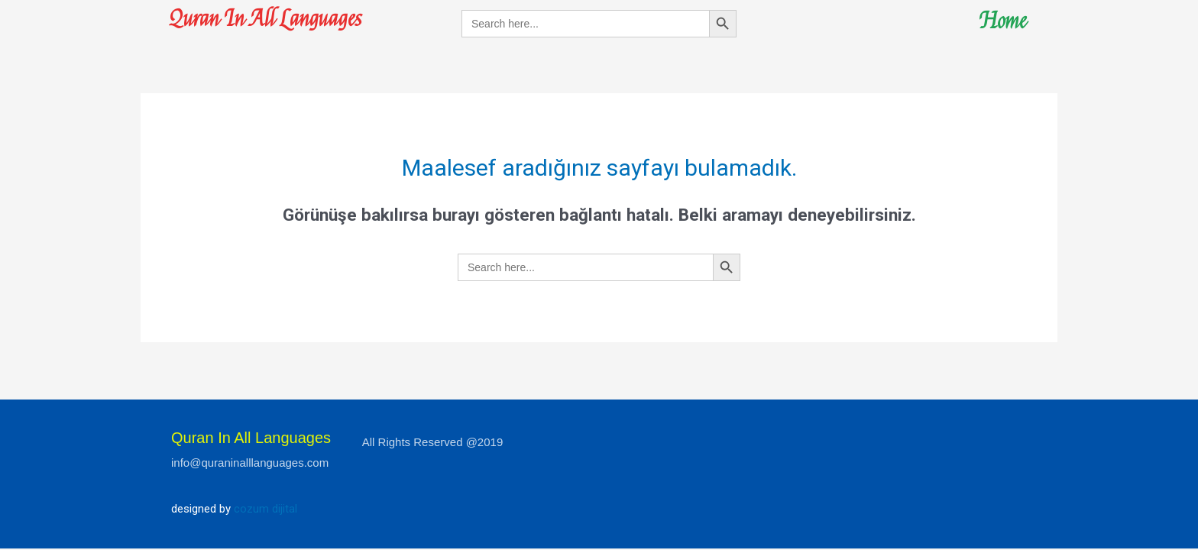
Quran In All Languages (270, 19)
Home (1002, 21)
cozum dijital (265, 509)
